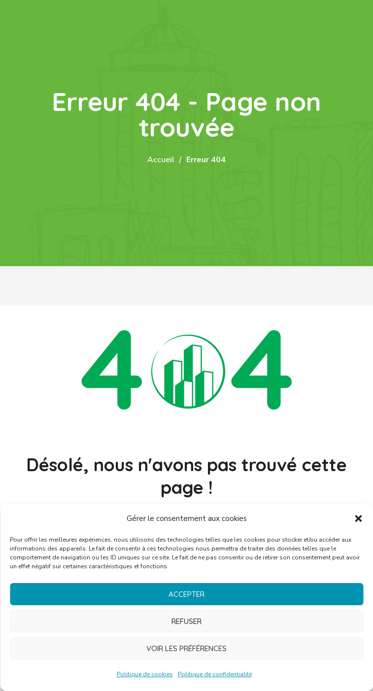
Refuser (186, 621)
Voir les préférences (186, 648)
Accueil (160, 159)
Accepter (186, 594)
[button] (358, 518)
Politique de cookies (145, 674)
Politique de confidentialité (215, 674)
